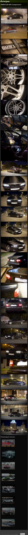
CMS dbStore (16, 534)
